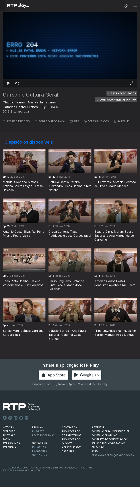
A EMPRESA (98, 427)
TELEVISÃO (9, 435)
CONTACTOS (69, 427)
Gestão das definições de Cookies (113, 455)
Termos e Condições (66, 468)
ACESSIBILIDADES (96, 121)
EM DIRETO (38, 431)
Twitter (10, 418)
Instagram (16, 418)
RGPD (95, 451)
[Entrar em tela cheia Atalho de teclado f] (131, 83)
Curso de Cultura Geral (30, 95)
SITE (74, 121)
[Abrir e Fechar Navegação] (135, 6)
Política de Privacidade (15, 468)
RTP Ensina (9, 447)
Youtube (21, 418)
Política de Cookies (41, 468)
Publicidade (86, 468)
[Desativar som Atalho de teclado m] (17, 83)
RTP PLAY (37, 427)
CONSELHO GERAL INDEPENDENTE (110, 431)
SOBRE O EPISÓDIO (16, 121)
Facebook (5, 418)
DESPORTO (9, 431)
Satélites (68, 451)
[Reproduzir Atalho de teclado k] (8, 83)
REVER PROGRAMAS (43, 435)
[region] (70, 49)
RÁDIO (6, 439)
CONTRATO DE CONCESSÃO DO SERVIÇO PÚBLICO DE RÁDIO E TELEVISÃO (109, 443)
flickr (27, 418)
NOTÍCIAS (8, 427)
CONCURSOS (39, 443)
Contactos (39, 455)
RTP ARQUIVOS (11, 443)
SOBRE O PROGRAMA (50, 121)
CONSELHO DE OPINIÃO (105, 435)
